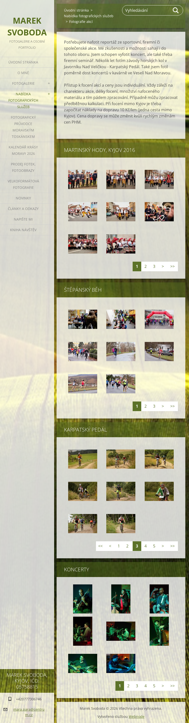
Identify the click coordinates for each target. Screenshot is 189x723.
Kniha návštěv (23, 229)
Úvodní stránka (23, 62)
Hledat (176, 10)
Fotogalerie (23, 83)
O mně (23, 72)
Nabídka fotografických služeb (23, 100)
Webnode (136, 716)
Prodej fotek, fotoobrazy (23, 167)
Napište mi (23, 219)
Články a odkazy (23, 208)
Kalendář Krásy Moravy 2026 (23, 150)
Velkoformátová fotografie (23, 184)
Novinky (23, 198)
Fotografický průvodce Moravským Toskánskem (23, 127)
